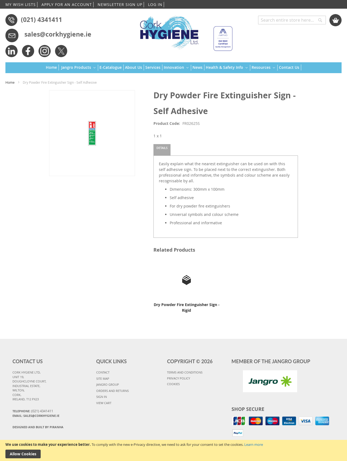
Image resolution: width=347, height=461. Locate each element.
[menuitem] (52, 67)
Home (10, 82)
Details (162, 148)
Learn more (253, 444)
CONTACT (103, 372)
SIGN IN (101, 397)
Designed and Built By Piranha (37, 427)
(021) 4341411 (41, 19)
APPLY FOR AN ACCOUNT (66, 4)
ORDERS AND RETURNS (112, 391)
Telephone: (32, 410)
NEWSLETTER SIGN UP (120, 4)
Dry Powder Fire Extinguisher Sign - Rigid (187, 307)
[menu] (173, 67)
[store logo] (183, 31)
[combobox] (292, 20)
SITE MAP (102, 378)
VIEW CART (103, 403)
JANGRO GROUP (107, 384)
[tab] (162, 149)
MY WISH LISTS (20, 4)
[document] (173, 450)
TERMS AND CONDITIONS (185, 372)
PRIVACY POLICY (178, 378)
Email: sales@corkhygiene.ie (35, 416)
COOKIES (173, 384)
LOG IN (155, 4)
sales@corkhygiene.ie (57, 34)
